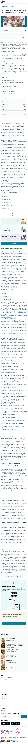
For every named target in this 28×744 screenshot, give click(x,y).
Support (3, 696)
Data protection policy (5, 691)
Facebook (3, 704)
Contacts (3, 698)
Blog (2, 686)
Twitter (2, 706)
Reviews (2, 684)
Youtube (3, 710)
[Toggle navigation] (26, 2)
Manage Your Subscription (6, 677)
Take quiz (14, 243)
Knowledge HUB (4, 6)
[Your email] (11, 716)
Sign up (14, 623)
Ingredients (13, 6)
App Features (4, 679)
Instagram (3, 708)
